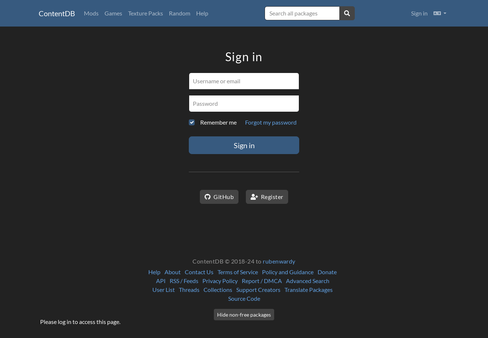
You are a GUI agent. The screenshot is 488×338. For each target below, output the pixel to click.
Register (267, 196)
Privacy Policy (220, 280)
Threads (189, 289)
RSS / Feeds (184, 280)
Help (202, 13)
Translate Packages (308, 289)
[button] (440, 13)
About (173, 271)
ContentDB (57, 13)
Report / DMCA (262, 280)
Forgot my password (271, 122)
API (161, 280)
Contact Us (199, 271)
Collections (218, 289)
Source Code (244, 298)
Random (179, 13)
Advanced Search (307, 280)
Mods (91, 13)
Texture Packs (145, 13)
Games (113, 13)
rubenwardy (279, 261)
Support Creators (258, 289)
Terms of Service (238, 271)
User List (163, 289)
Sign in (419, 13)
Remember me (218, 122)
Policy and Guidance (288, 271)
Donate (327, 271)
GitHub (219, 196)
